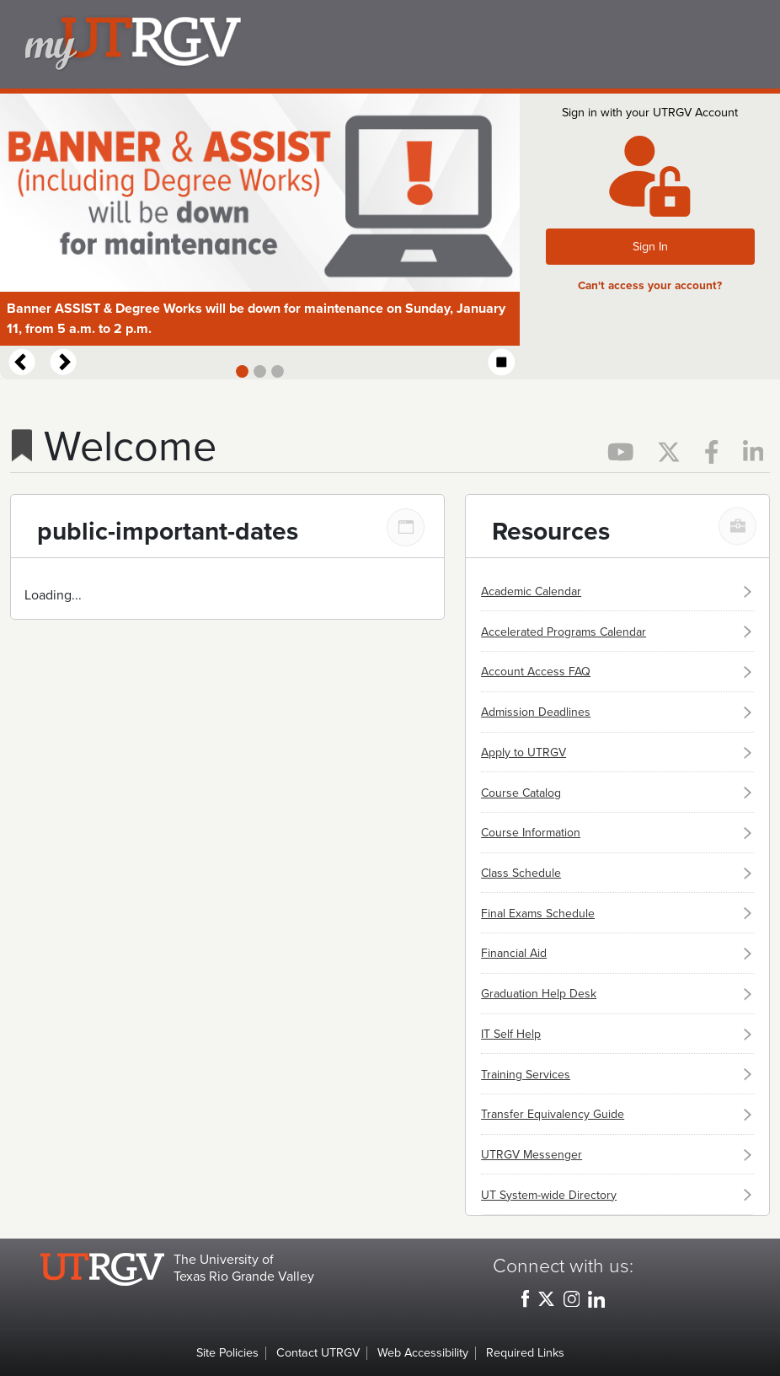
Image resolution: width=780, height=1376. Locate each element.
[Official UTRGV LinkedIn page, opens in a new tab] (753, 450)
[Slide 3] (277, 371)
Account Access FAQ (535, 671)
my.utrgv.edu (397, 44)
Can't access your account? (650, 285)
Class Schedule (521, 873)
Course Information (530, 832)
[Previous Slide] (20, 362)
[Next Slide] (61, 362)
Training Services (525, 1074)
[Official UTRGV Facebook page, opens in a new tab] (713, 450)
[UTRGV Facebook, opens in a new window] (525, 1299)
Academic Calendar (531, 591)
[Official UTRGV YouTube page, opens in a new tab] (622, 450)
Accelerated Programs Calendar (563, 632)
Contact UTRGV (318, 1353)
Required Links (525, 1353)
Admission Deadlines (535, 712)
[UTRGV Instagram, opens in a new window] (572, 1299)
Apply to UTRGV (523, 752)
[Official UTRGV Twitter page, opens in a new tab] (670, 450)
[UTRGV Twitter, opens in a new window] (546, 1299)
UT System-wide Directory (549, 1195)
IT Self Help (511, 1034)
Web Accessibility (422, 1353)
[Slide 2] (260, 371)
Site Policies (227, 1353)
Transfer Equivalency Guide (552, 1114)
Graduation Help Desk (538, 993)
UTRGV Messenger (531, 1155)
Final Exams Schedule (538, 913)
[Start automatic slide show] (502, 363)
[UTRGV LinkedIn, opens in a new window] (596, 1299)
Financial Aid (514, 953)
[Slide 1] (242, 371)
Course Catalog (521, 793)
